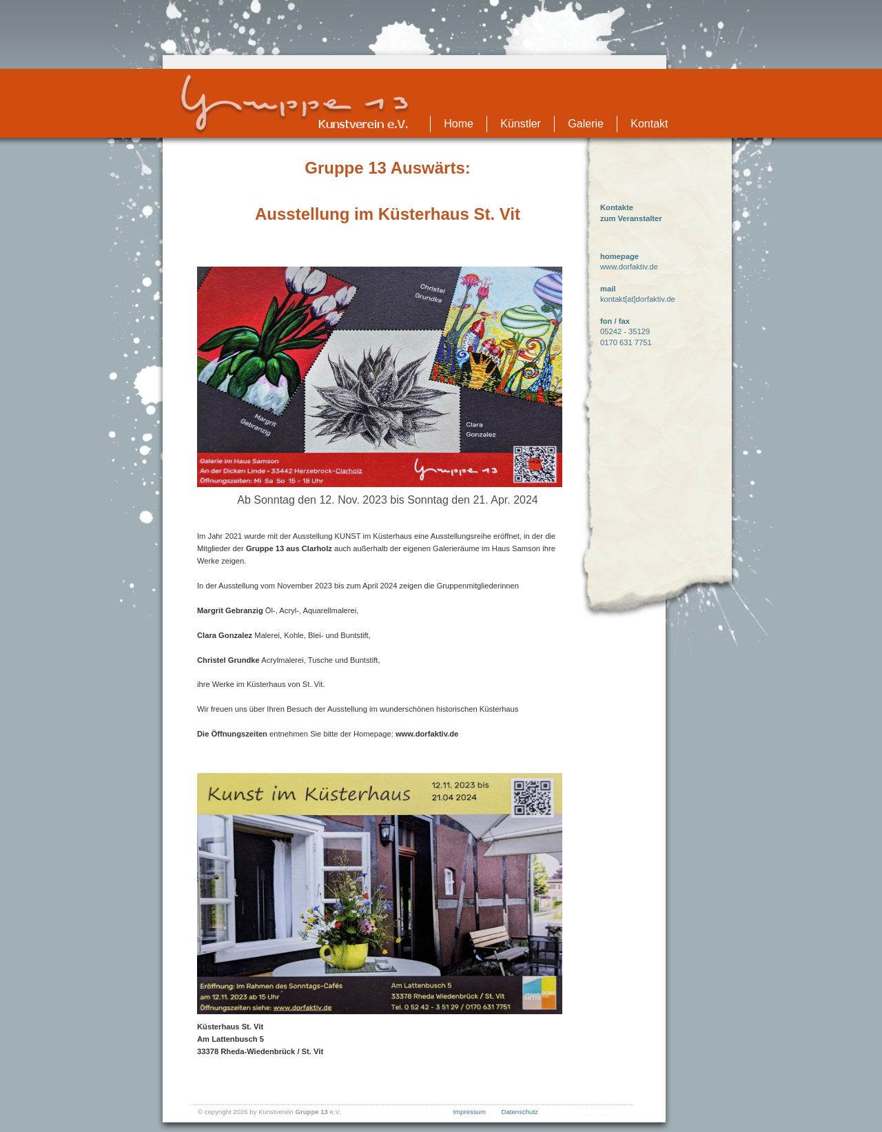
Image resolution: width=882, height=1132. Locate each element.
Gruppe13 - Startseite (294, 104)
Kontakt (649, 124)
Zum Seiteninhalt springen (441, 6)
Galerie (586, 124)
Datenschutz (520, 1111)
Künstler (520, 124)
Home (458, 124)
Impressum (469, 1111)
